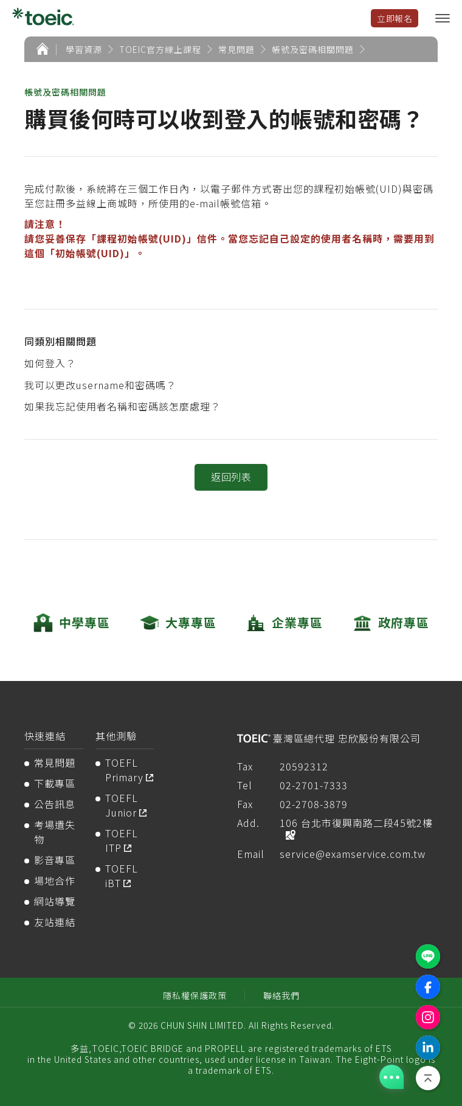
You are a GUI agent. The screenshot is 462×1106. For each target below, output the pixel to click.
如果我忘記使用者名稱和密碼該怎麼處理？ (122, 406)
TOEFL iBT (121, 875)
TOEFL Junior (121, 805)
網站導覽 (54, 901)
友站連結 (54, 921)
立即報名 (394, 18)
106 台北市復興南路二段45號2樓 (356, 822)
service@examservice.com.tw (353, 853)
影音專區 (54, 859)
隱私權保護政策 (195, 995)
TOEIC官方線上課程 (160, 49)
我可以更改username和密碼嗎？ (100, 385)
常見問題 (236, 49)
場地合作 (54, 880)
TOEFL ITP (121, 840)
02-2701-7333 (314, 785)
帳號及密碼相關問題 (313, 49)
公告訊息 (54, 804)
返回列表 (231, 476)
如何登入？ (50, 363)
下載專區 (54, 783)
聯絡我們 (281, 995)
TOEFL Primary (124, 769)
